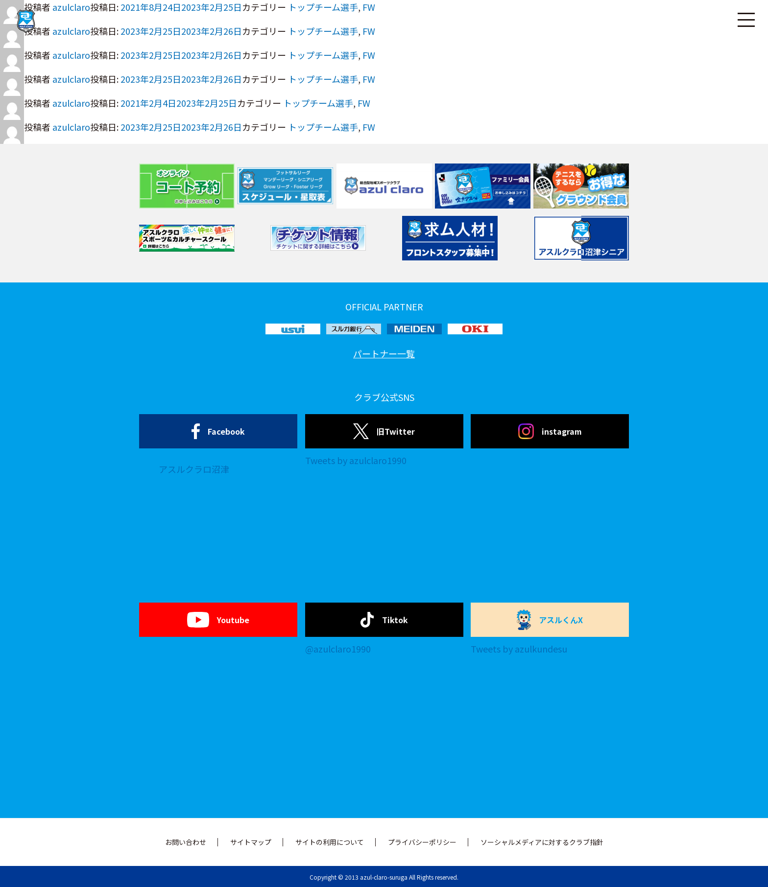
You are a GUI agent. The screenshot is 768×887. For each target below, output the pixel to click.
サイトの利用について (329, 842)
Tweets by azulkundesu (519, 648)
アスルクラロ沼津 (194, 469)
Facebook (218, 431)
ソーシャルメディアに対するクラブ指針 (541, 842)
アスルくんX (550, 619)
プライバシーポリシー (422, 842)
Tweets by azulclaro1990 (356, 460)
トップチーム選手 (323, 54)
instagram (550, 431)
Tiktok (384, 620)
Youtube (218, 620)
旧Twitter (383, 431)
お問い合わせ (185, 842)
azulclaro (71, 54)
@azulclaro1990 (338, 648)
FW (368, 54)
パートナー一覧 (384, 353)
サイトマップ (250, 842)
